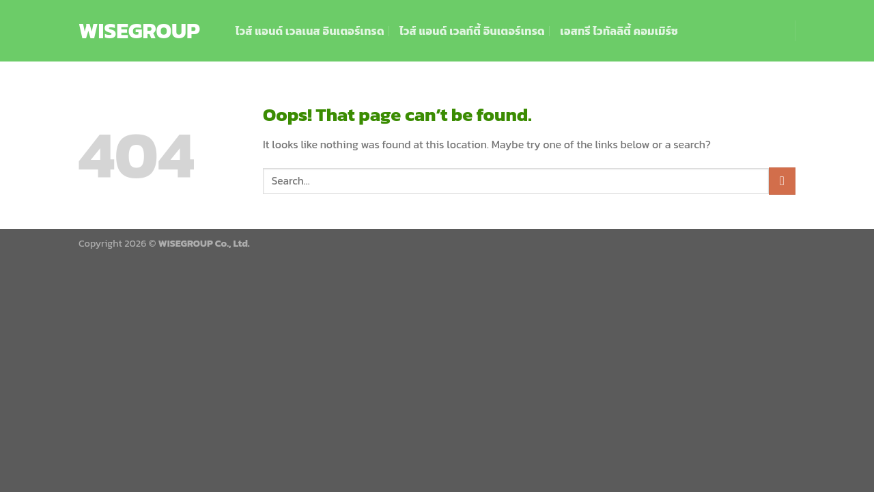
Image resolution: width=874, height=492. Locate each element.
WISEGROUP (139, 31)
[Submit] (782, 180)
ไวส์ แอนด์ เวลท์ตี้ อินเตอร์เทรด (472, 31)
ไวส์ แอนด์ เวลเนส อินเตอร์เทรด (310, 31)
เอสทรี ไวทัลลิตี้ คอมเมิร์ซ (619, 31)
